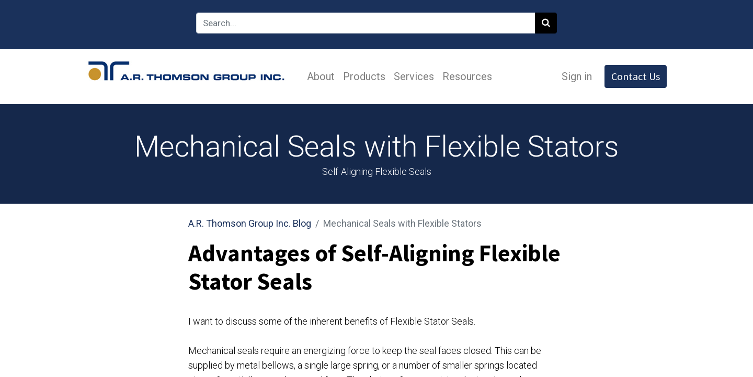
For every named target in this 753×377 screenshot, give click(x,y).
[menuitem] (321, 76)
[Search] (546, 23)
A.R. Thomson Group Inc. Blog (249, 223)
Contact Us (635, 76)
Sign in (577, 76)
